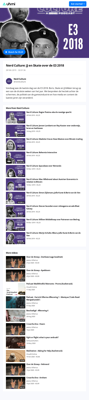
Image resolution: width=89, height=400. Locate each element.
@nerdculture (20, 81)
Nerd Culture (20, 79)
